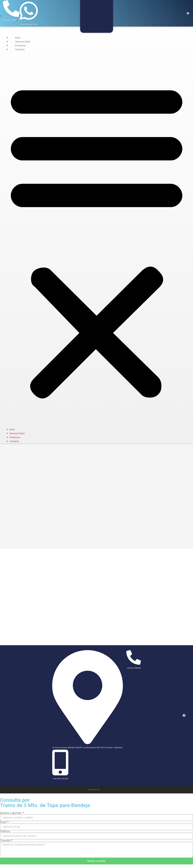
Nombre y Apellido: (11, 812)
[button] (96, 239)
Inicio (17, 37)
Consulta (5, 840)
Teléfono (5, 831)
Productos (20, 45)
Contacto (20, 49)
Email (3, 822)
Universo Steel (22, 41)
